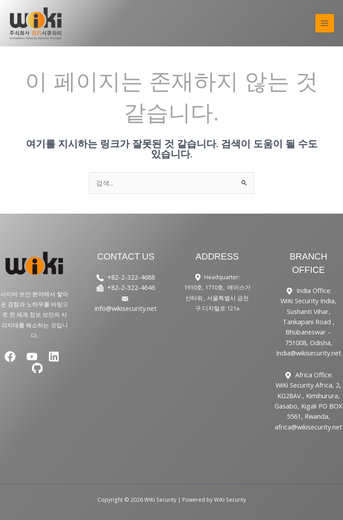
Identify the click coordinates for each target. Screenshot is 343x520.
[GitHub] (37, 368)
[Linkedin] (53, 356)
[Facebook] (10, 356)
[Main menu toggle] (324, 23)
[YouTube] (32, 356)
